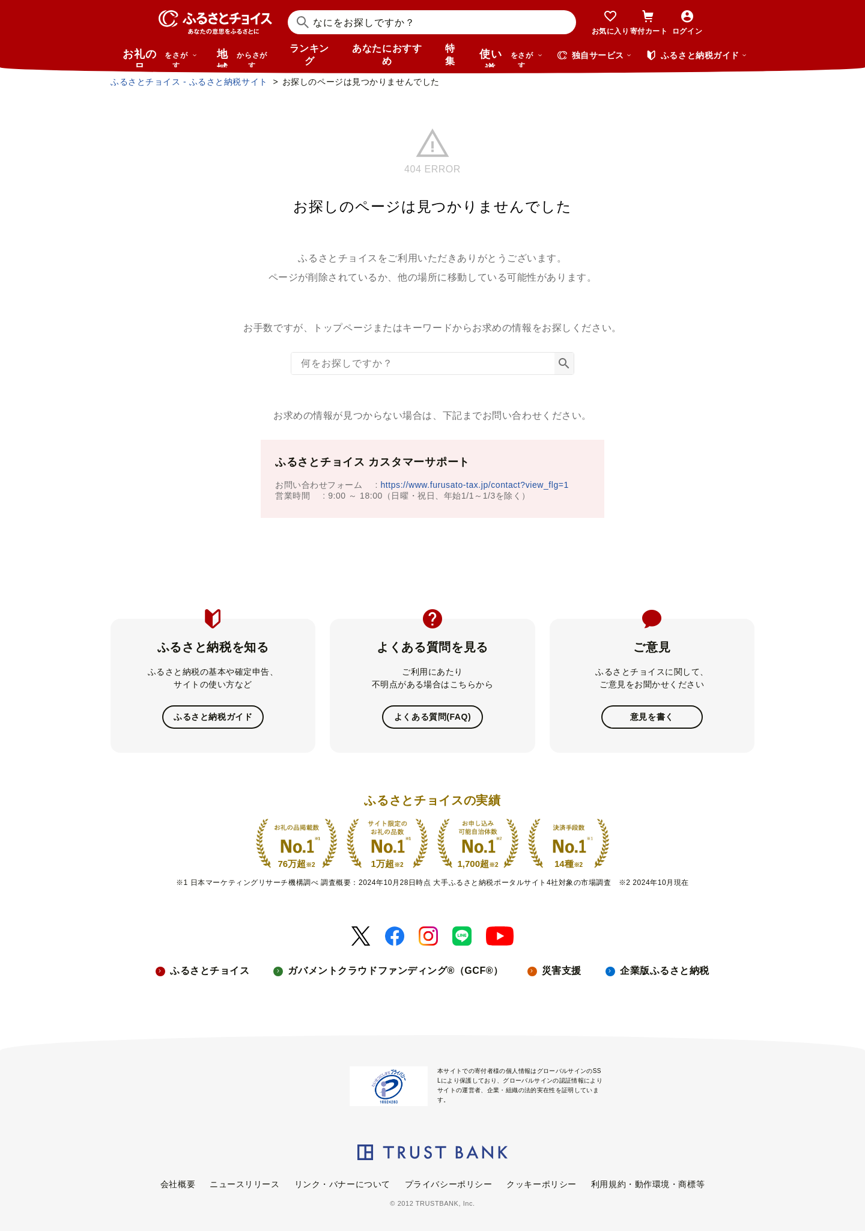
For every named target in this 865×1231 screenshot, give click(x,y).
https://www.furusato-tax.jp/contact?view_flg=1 (475, 485)
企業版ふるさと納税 (664, 970)
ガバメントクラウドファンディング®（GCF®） (395, 970)
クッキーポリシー (541, 1184)
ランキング (309, 54)
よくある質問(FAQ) (432, 717)
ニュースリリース (244, 1184)
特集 (450, 54)
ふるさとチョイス (209, 970)
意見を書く (652, 717)
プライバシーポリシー (449, 1184)
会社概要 (177, 1184)
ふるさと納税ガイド (213, 717)
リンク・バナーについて (342, 1184)
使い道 (511, 57)
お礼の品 (160, 57)
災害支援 (561, 970)
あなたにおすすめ (387, 54)
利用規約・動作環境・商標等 (648, 1184)
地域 (243, 57)
